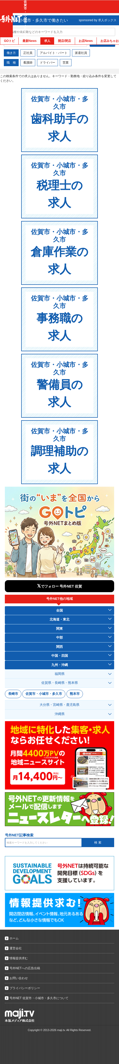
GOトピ (9, 41)
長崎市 (13, 694)
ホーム (14, 938)
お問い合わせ (18, 978)
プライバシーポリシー (24, 988)
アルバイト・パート (53, 53)
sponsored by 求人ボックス (97, 20)
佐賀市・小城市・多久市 (44, 694)
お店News (86, 41)
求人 (47, 41)
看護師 (27, 62)
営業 (66, 62)
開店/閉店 (64, 41)
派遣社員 (81, 53)
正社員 (27, 53)
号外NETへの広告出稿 (24, 968)
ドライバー (47, 62)
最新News (29, 41)
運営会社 (15, 948)
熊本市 (75, 694)
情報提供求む (18, 958)
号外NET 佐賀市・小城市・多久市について (38, 998)
